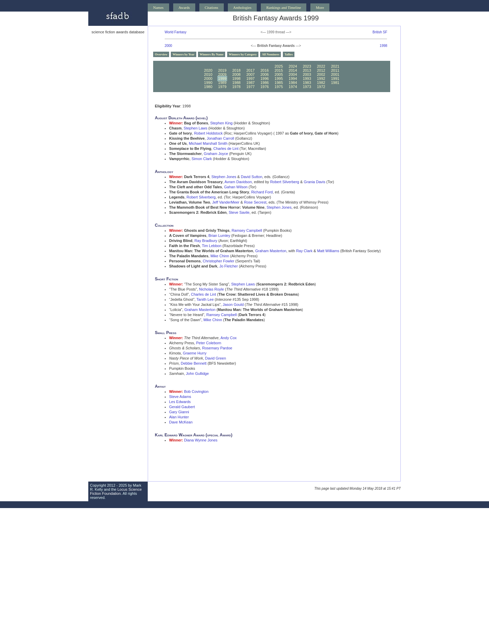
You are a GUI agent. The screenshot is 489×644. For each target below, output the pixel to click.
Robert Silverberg (284, 182)
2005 (279, 74)
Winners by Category (243, 54)
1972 (321, 87)
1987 (250, 83)
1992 (321, 78)
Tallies (289, 54)
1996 (264, 78)
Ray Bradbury (206, 241)
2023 (307, 66)
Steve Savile (239, 212)
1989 (222, 83)
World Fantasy (175, 32)
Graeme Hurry (194, 353)
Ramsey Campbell (247, 230)
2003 (307, 74)
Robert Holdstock (208, 133)
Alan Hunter (179, 417)
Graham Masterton (270, 251)
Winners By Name (211, 54)
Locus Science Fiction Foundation (116, 491)
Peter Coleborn (208, 343)
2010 (208, 74)
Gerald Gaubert (182, 407)
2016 (264, 70)
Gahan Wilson (236, 187)
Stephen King (221, 123)
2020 (208, 70)
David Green (215, 358)
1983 (307, 83)
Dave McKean (181, 422)
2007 (250, 74)
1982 (321, 83)
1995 (279, 78)
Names (158, 7)
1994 (293, 78)
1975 (279, 87)
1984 (293, 83)
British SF (380, 32)
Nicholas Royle (211, 289)
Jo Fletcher (228, 266)
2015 (279, 70)
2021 (335, 66)
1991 (335, 78)
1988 (236, 83)
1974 (293, 87)
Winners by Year (184, 54)
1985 (279, 83)
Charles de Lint (225, 148)
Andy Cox (228, 338)
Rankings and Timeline (283, 7)
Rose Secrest (255, 202)
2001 (335, 74)
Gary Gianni (179, 412)
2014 (293, 70)
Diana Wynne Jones (200, 440)
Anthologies (242, 7)
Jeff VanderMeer (225, 202)
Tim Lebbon (211, 246)
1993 (307, 78)
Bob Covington (196, 391)
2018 (236, 70)
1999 (222, 78)
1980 (208, 87)
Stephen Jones (223, 177)
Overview (161, 54)
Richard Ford (262, 192)
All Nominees (270, 54)
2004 (293, 74)
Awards (184, 7)
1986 (264, 83)
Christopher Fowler (218, 261)
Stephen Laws (195, 128)
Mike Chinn (220, 256)
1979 (222, 87)
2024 (293, 66)
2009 (222, 74)
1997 (250, 78)
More (320, 7)
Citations (211, 7)
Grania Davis (314, 182)
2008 (236, 74)
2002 (321, 74)
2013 (307, 70)
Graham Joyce (216, 154)
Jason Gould (233, 304)
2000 (168, 46)
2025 (279, 66)
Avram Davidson (238, 182)
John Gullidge (197, 373)
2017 (250, 70)
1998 (383, 46)
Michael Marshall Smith (208, 143)
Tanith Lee (205, 299)
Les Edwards (180, 402)
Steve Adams (180, 397)
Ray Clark (304, 251)
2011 (335, 70)
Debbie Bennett (193, 363)
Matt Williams (328, 251)
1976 (264, 87)
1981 (335, 83)
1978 (236, 87)
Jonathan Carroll (220, 138)
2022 (321, 66)
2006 (264, 74)
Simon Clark (202, 159)
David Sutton (251, 177)
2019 (222, 70)
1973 (307, 87)
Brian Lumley (219, 235)
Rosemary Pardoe (217, 348)
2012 (321, 70)
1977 (250, 87)
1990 (208, 83)
